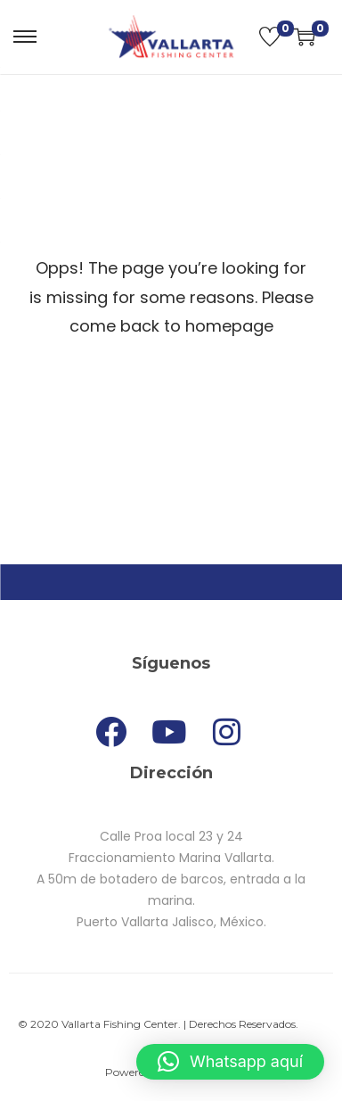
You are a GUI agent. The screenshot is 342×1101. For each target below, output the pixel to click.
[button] (230, 1062)
